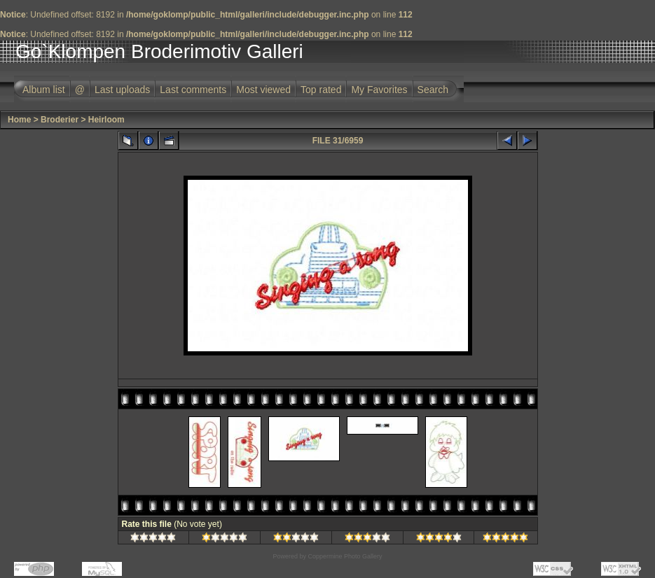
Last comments (193, 89)
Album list (43, 89)
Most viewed (263, 89)
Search (433, 89)
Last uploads (122, 89)
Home (19, 120)
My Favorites (379, 89)
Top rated (321, 89)
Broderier (59, 120)
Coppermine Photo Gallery (345, 556)
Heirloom (106, 120)
